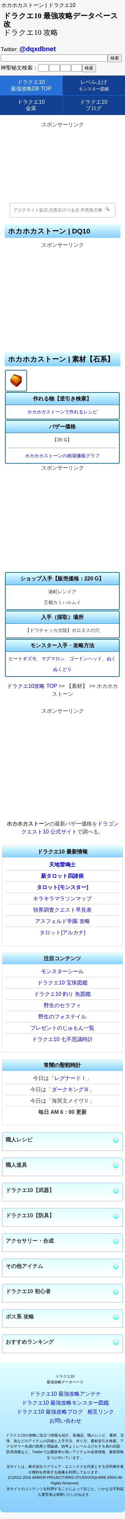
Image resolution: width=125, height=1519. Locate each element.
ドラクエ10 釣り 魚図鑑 (62, 994)
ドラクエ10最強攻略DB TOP (31, 85)
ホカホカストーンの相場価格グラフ (62, 455)
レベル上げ (94, 85)
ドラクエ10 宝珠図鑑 (62, 983)
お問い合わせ (65, 1421)
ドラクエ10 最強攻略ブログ (50, 1412)
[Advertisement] (62, 163)
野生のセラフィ (62, 1005)
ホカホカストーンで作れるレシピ (62, 411)
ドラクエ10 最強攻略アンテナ (65, 1394)
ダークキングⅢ (70, 1089)
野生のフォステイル (62, 1016)
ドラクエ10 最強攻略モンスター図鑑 (65, 1403)
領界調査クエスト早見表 (62, 910)
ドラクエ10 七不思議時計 (62, 1039)
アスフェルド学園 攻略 (62, 921)
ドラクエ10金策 (31, 105)
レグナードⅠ (70, 1078)
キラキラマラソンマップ (62, 898)
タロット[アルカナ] (62, 932)
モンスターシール (62, 971)
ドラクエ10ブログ (93, 105)
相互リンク (100, 1412)
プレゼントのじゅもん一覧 (62, 1028)
